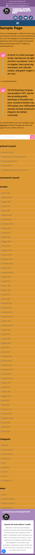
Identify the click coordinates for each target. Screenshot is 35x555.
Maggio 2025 (6, 202)
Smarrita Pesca (7, 166)
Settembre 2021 (7, 378)
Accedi (4, 495)
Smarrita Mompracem (9, 161)
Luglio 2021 (6, 387)
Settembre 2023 (7, 272)
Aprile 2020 (6, 427)
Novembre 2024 (7, 224)
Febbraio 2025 (7, 215)
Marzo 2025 (6, 211)
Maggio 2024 (6, 242)
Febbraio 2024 (7, 250)
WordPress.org (7, 508)
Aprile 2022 (6, 347)
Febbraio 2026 (7, 197)
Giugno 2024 (6, 237)
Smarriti (4, 472)
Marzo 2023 (6, 299)
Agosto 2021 (6, 383)
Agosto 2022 (6, 330)
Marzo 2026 (6, 193)
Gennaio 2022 (6, 361)
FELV (3, 463)
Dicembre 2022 (7, 312)
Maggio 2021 (6, 396)
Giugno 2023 (6, 286)
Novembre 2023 (7, 264)
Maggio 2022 (6, 343)
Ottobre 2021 (6, 374)
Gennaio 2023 (6, 308)
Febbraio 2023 (7, 303)
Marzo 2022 (6, 352)
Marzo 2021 (6, 405)
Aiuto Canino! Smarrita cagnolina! (13, 157)
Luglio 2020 (6, 423)
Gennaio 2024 (6, 255)
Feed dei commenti (8, 503)
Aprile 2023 (6, 295)
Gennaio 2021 (6, 414)
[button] (17, 23)
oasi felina (5, 467)
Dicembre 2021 (7, 365)
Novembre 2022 (7, 317)
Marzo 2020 (6, 431)
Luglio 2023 (6, 281)
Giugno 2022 (6, 339)
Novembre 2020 (7, 418)
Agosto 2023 (6, 277)
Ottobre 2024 (6, 228)
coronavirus (6, 458)
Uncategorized (7, 481)
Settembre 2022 (7, 325)
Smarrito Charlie (7, 152)
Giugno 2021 (6, 392)
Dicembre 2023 (7, 259)
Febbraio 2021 (7, 409)
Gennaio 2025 (6, 219)
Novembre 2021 (7, 370)
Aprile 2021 (6, 400)
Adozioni (5, 445)
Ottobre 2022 (6, 321)
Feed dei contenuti (8, 499)
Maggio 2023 (6, 290)
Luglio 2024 (6, 233)
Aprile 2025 (6, 206)
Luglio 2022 (6, 334)
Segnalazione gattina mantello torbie (15, 170)
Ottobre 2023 (6, 268)
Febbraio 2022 (7, 356)
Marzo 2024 (6, 246)
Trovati (4, 476)
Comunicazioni (7, 454)
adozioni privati (7, 450)
